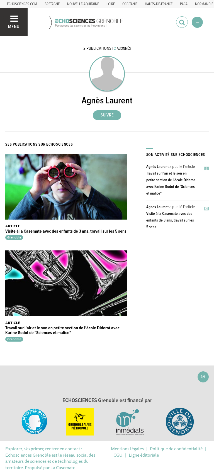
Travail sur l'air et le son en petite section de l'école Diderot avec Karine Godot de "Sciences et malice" (62, 330)
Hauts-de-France (158, 4)
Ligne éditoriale (144, 455)
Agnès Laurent (157, 166)
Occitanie (129, 4)
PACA (184, 4)
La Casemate (62, 467)
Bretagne (52, 4)
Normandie (204, 4)
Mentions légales (127, 448)
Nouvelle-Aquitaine (83, 4)
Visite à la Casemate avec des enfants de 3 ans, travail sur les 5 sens (66, 231)
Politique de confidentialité (176, 448)
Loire (110, 4)
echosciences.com (22, 4)
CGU (118, 455)
